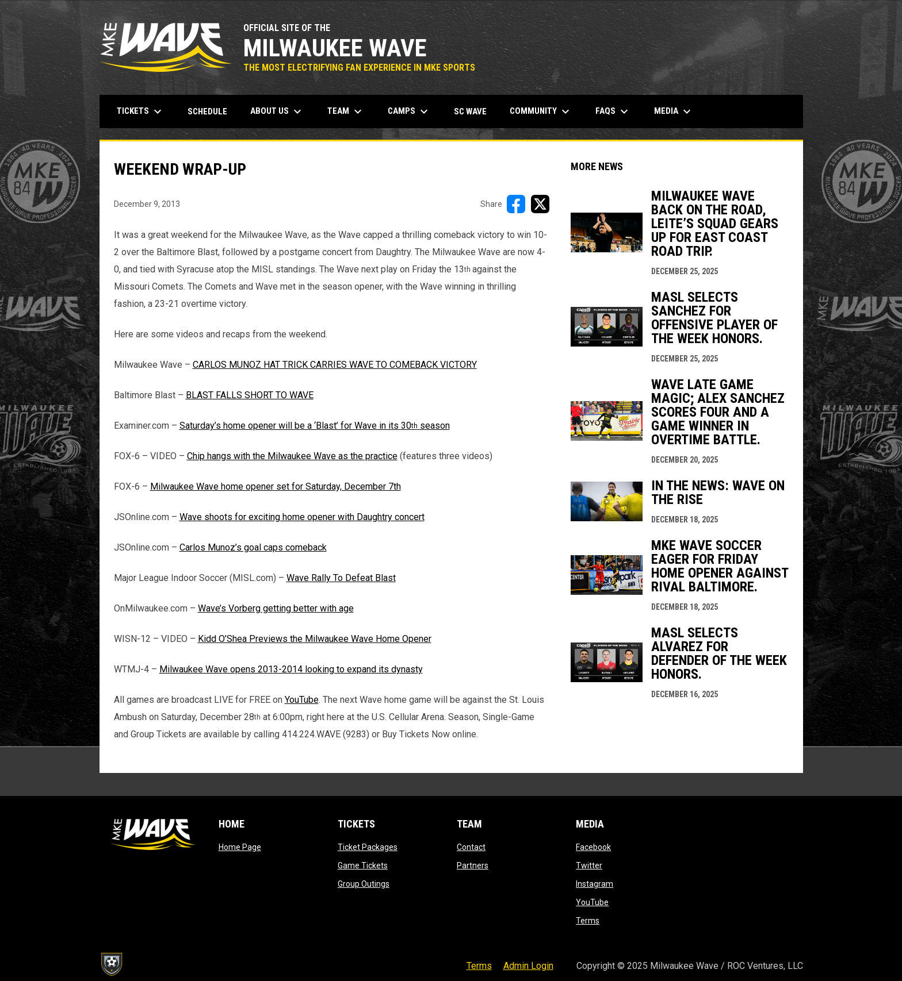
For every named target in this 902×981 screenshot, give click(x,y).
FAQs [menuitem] (613, 111)
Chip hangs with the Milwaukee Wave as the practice (292, 456)
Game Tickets (363, 865)
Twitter (589, 865)
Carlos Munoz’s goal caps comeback (253, 547)
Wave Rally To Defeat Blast (341, 577)
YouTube (302, 699)
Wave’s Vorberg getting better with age (276, 608)
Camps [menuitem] (409, 111)
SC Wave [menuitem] (474, 111)
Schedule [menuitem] (207, 111)
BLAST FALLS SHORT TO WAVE (250, 395)
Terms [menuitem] (479, 965)
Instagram (594, 883)
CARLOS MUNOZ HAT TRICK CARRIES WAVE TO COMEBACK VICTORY (335, 364)
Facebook (593, 847)
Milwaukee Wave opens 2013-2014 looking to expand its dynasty (291, 669)
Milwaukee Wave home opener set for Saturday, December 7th (275, 486)
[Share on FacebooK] (516, 204)
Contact (471, 847)
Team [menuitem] (346, 111)
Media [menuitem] (674, 111)
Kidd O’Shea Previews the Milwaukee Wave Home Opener (314, 638)
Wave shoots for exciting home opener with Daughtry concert (302, 516)
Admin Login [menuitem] (528, 965)
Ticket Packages (368, 847)
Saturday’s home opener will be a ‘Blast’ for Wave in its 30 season (314, 425)
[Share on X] (540, 204)
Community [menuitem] (541, 111)
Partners (472, 865)
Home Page (240, 847)
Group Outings (363, 883)
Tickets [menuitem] (141, 111)
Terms (587, 920)
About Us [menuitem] (277, 111)
